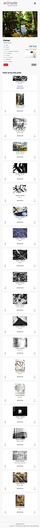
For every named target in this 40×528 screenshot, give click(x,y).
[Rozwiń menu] (35, 3)
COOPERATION (18, 526)
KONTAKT (12, 526)
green (8, 55)
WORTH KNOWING (33, 526)
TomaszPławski (7, 43)
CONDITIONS (26, 526)
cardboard (9, 53)
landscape (8, 59)
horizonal (11, 57)
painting (10, 61)
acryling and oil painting (13, 51)
